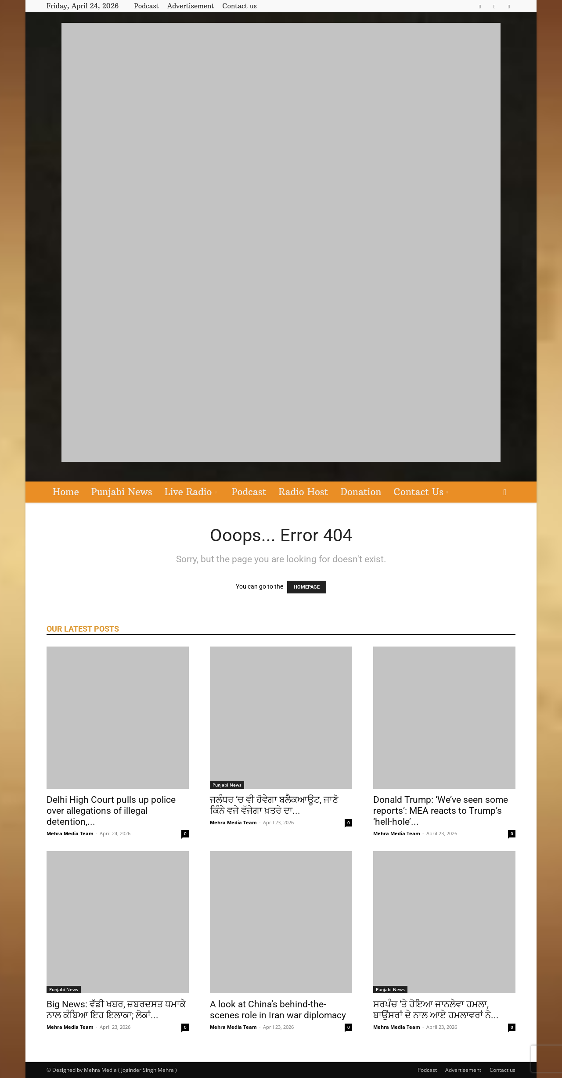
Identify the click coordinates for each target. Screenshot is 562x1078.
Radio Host (303, 492)
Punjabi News (121, 492)
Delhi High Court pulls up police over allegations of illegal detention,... (111, 810)
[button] (504, 493)
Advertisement (190, 6)
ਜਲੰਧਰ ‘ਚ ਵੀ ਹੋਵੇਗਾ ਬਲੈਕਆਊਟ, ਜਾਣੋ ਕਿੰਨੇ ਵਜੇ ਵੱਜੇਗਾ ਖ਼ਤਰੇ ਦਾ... (274, 805)
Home (66, 492)
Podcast (146, 6)
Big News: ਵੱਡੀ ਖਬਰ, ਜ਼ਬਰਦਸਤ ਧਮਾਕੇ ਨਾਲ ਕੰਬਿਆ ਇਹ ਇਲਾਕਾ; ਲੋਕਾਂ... (116, 1010)
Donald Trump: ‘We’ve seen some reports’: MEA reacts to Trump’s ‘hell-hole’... (440, 810)
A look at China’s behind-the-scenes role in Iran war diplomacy (278, 1010)
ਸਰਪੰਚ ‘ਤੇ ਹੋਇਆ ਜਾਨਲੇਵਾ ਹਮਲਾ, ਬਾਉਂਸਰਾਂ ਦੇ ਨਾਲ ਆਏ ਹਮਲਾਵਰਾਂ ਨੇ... (436, 1010)
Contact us (240, 6)
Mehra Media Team (70, 833)
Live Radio (190, 492)
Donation (360, 492)
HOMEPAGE (307, 587)
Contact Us (421, 492)
